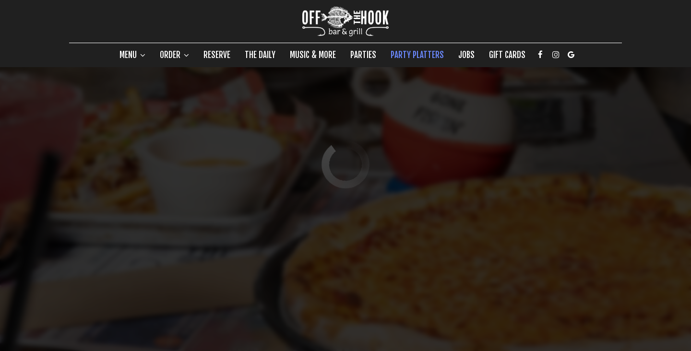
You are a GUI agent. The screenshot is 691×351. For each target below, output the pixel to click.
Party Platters (417, 55)
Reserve (216, 55)
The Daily (260, 55)
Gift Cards (507, 55)
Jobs (466, 55)
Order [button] (174, 55)
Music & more (313, 55)
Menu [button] (132, 55)
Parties (363, 55)
